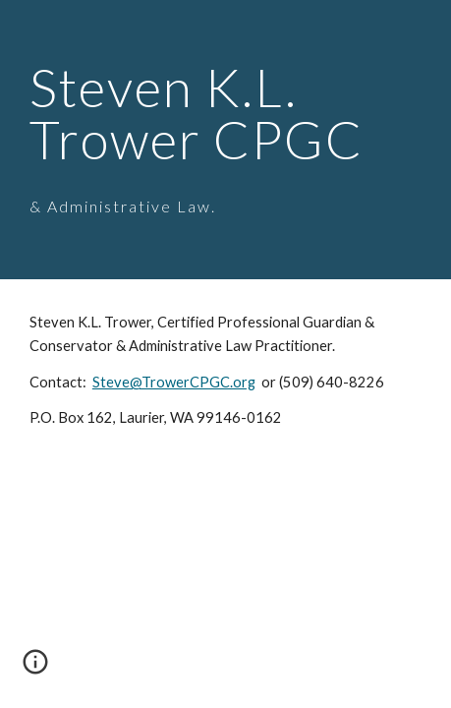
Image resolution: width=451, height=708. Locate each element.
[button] (35, 668)
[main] (225, 139)
